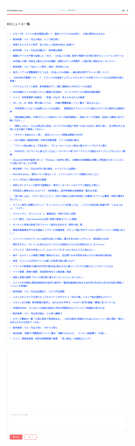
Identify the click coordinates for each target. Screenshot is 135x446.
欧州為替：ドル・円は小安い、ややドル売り (35, 328)
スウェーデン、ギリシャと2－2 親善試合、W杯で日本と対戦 (44, 214)
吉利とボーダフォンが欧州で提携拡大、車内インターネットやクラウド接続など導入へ (56, 185)
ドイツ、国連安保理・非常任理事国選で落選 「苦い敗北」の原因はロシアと (52, 338)
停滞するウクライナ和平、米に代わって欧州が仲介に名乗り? (44, 45)
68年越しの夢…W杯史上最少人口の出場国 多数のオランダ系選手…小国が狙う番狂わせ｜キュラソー (64, 61)
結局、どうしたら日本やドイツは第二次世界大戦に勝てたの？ (44, 261)
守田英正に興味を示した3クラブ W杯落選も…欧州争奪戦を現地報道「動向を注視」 (56, 191)
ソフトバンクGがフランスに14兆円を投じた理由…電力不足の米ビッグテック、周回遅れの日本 (61, 239)
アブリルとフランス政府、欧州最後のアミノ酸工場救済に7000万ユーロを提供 (52, 86)
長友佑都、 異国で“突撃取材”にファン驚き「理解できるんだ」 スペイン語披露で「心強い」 (60, 333)
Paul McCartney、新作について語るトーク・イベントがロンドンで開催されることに (56, 174)
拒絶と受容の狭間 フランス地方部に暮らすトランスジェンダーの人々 (48, 277)
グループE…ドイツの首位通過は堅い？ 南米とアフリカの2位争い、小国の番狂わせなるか (59, 34)
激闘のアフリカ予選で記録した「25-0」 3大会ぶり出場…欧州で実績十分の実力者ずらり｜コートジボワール (68, 56)
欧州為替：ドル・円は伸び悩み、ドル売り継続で (37, 313)
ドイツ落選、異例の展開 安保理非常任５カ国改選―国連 (42, 272)
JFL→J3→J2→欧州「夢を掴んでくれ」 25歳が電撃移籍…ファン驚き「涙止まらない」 (57, 103)
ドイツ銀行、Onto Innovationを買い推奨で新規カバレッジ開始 (45, 219)
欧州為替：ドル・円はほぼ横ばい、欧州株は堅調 (37, 50)
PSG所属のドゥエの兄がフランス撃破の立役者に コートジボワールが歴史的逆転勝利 (56, 92)
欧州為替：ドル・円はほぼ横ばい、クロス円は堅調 (38, 291)
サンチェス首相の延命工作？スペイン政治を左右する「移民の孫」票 (47, 224)
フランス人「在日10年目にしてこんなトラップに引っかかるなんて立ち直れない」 (54, 250)
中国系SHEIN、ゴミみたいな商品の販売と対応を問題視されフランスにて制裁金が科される (59, 308)
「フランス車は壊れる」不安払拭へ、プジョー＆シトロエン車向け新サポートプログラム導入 (60, 145)
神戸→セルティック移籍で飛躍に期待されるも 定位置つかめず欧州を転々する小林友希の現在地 (62, 255)
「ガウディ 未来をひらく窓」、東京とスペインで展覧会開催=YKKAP (48, 135)
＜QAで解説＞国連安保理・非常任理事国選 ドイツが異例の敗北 (46, 140)
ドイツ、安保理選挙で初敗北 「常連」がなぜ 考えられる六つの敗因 (49, 97)
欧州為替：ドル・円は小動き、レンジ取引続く (36, 39)
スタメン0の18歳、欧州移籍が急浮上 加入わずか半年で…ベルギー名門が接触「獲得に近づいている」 (65, 302)
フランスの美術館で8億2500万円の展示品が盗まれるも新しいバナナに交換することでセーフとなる (63, 266)
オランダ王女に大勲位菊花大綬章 (29, 179)
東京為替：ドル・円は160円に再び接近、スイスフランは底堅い (45, 169)
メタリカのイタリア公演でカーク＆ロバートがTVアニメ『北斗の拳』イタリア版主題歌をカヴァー (62, 297)
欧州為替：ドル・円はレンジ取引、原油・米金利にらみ (41, 67)
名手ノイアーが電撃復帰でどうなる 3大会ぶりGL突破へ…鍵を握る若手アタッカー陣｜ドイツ (61, 72)
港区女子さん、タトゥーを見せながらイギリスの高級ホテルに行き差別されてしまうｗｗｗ (59, 244)
